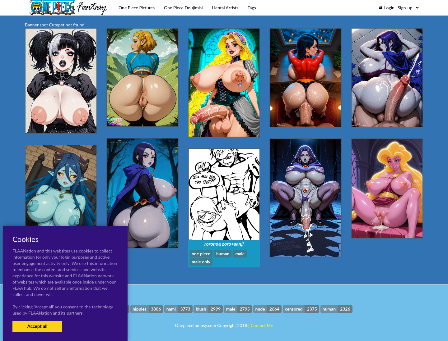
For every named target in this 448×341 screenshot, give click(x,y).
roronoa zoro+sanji (224, 244)
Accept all (37, 326)
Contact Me (261, 325)
